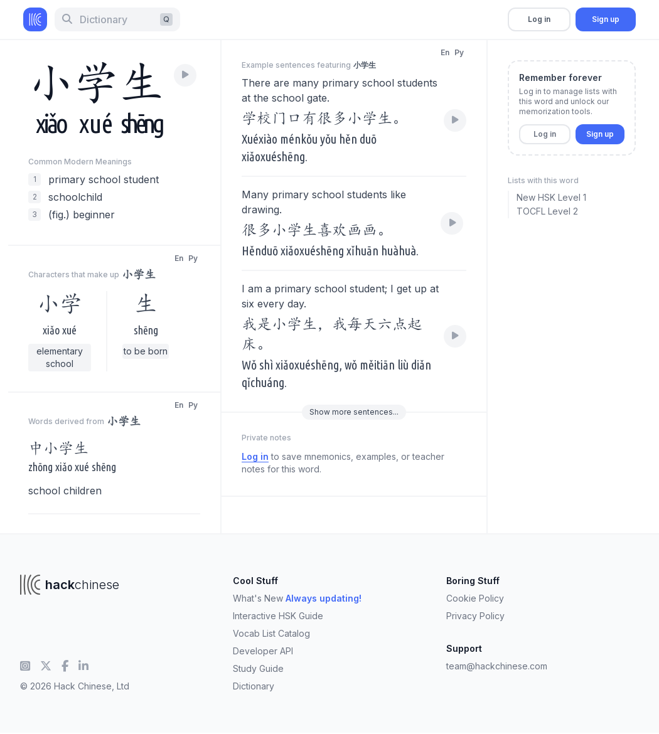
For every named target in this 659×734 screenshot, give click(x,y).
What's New (297, 598)
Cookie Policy (475, 598)
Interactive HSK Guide (278, 615)
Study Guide (258, 668)
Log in (539, 19)
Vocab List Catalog (271, 633)
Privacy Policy (475, 615)
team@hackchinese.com (496, 666)
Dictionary (253, 686)
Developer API (263, 651)
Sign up (605, 19)
